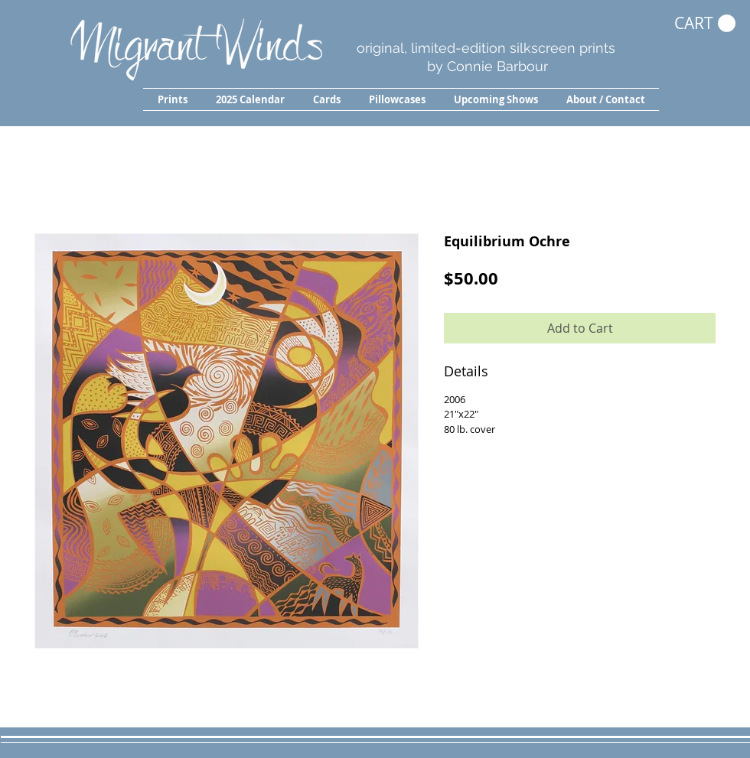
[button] (172, 99)
